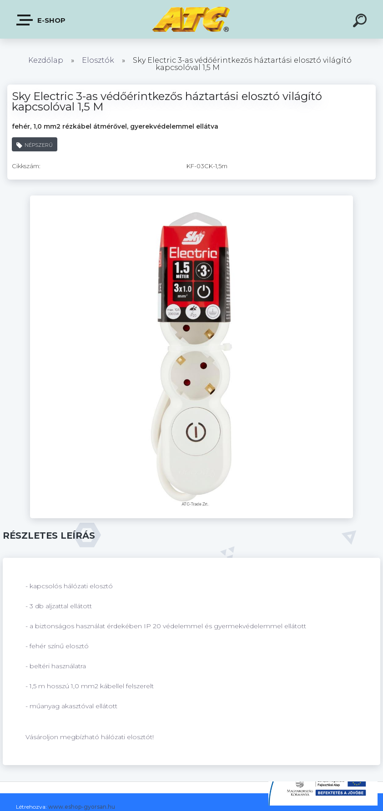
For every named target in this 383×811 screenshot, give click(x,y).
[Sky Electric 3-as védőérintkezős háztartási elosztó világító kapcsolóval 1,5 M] (191, 199)
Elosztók (98, 60)
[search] (361, 21)
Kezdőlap (45, 60)
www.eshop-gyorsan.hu (81, 806)
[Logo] (192, 19)
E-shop (41, 20)
